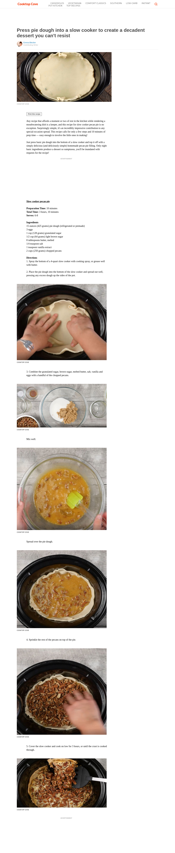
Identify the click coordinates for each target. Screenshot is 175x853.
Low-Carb (131, 3)
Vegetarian (74, 3)
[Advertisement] (87, 18)
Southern (116, 3)
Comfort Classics (95, 3)
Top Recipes (73, 6)
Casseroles (57, 3)
